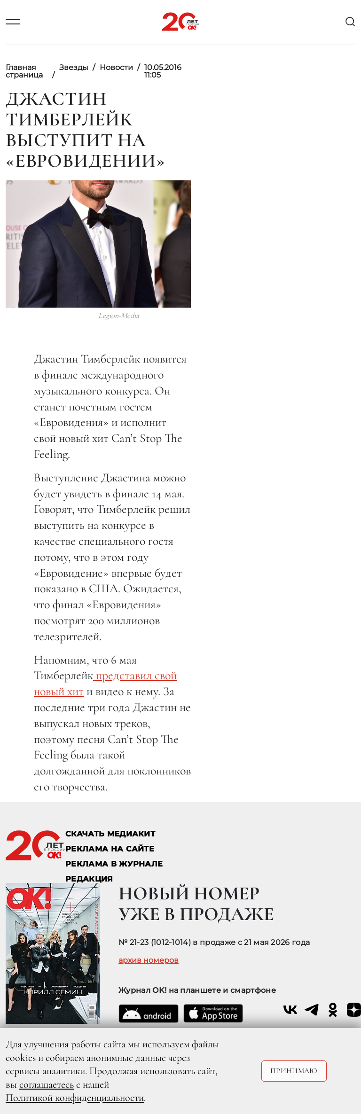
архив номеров (148, 960)
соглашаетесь (46, 1084)
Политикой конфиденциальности (75, 1097)
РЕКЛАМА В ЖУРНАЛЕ (114, 863)
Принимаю (294, 1070)
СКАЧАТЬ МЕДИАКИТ (110, 833)
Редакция (89, 878)
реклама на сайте (109, 848)
